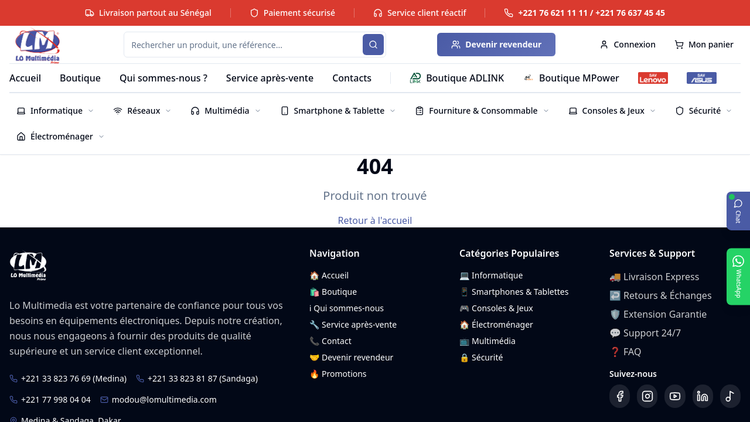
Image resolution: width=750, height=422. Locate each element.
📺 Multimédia (487, 340)
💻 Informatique (491, 275)
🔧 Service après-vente (353, 324)
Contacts (351, 78)
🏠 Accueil (329, 275)
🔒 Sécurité (481, 357)
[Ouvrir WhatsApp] (738, 276)
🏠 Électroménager (496, 324)
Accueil (25, 78)
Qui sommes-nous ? (163, 78)
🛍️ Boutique (333, 291)
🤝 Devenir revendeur (351, 357)
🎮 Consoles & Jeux (496, 308)
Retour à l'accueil (375, 220)
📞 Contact (330, 340)
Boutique (80, 78)
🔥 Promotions (338, 373)
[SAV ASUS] (702, 78)
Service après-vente (269, 78)
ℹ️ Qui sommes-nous (346, 308)
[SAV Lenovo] (653, 78)
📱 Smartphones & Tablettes (513, 291)
